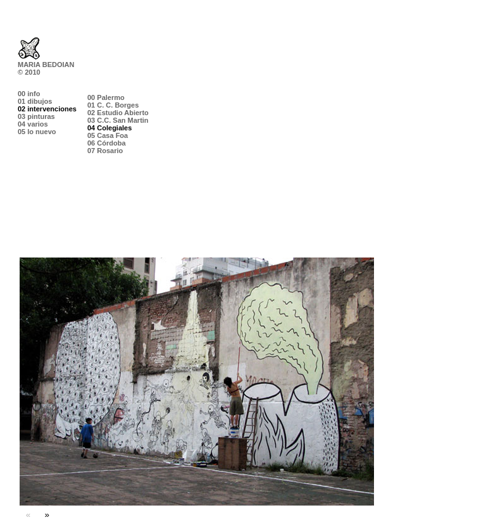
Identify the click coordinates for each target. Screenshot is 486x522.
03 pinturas (36, 116)
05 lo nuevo (37, 131)
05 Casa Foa (107, 135)
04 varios (33, 124)
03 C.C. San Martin (118, 120)
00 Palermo (106, 97)
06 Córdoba (106, 143)
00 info (29, 93)
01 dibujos (35, 101)
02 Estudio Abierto (118, 112)
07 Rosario (105, 150)
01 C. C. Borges (113, 105)
